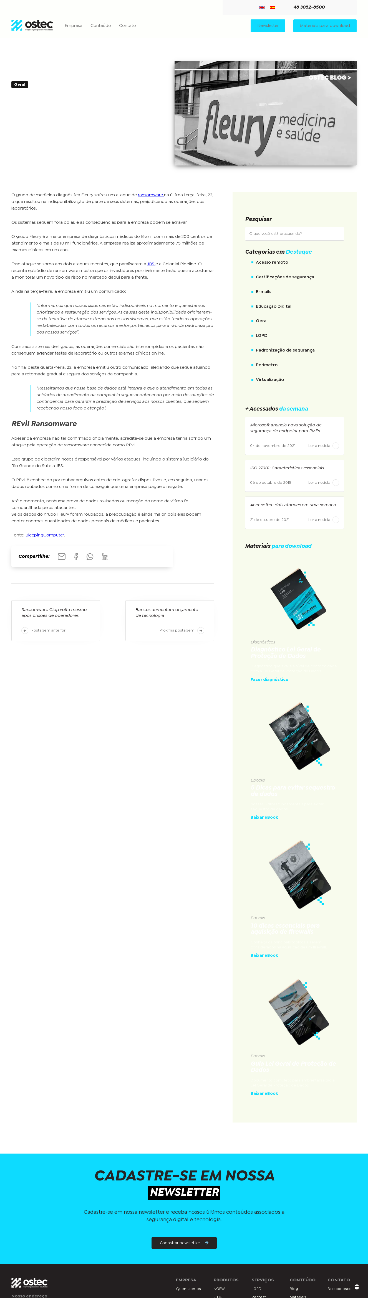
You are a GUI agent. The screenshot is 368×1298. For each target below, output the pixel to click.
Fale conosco (339, 1289)
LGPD (261, 336)
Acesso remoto (272, 262)
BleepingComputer (45, 535)
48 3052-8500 (306, 7)
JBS (151, 264)
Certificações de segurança (285, 277)
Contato (127, 26)
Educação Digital (273, 306)
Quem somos (188, 1289)
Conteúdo (100, 26)
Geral (262, 321)
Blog (294, 1289)
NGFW (219, 1289)
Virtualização (270, 379)
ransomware (151, 195)
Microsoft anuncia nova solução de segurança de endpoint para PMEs (285, 428)
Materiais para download (325, 26)
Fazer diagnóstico (269, 679)
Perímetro (267, 365)
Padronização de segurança (285, 350)
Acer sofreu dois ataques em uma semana (293, 505)
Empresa (73, 26)
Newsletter (268, 26)
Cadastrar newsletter (184, 1243)
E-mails (263, 292)
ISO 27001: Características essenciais (287, 468)
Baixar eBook (264, 817)
